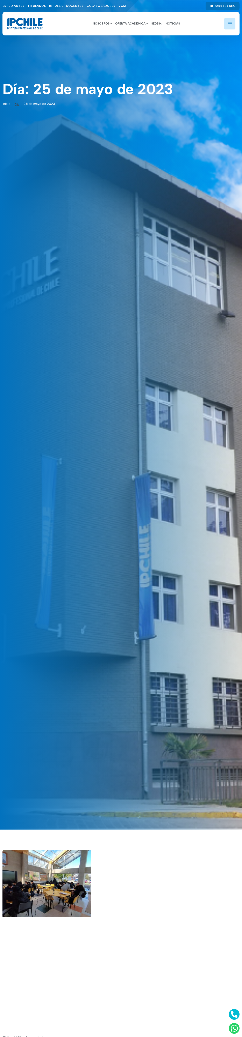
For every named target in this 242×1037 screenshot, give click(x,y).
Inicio (6, 104)
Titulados (37, 6)
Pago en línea (223, 6)
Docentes (74, 6)
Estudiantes (13, 6)
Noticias (173, 23)
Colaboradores (101, 6)
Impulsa (56, 6)
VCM (122, 6)
